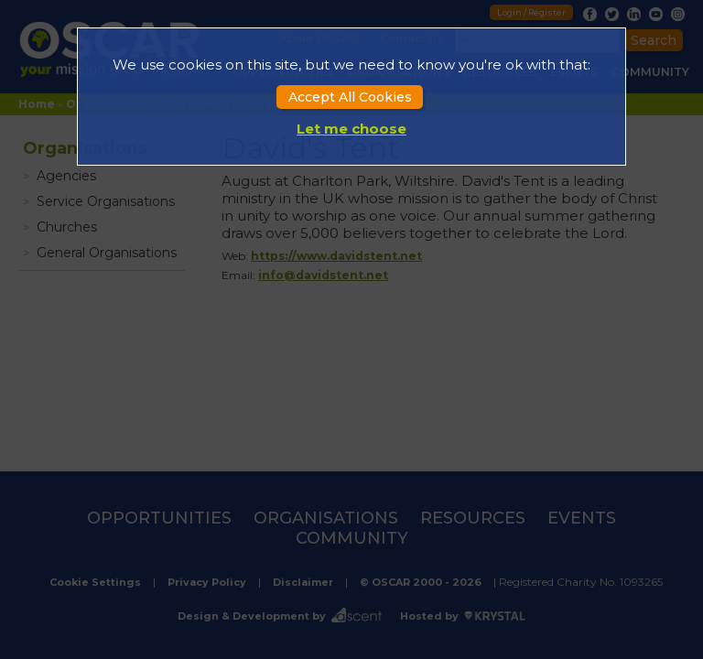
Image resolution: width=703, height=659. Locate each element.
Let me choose (351, 128)
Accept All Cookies (350, 97)
